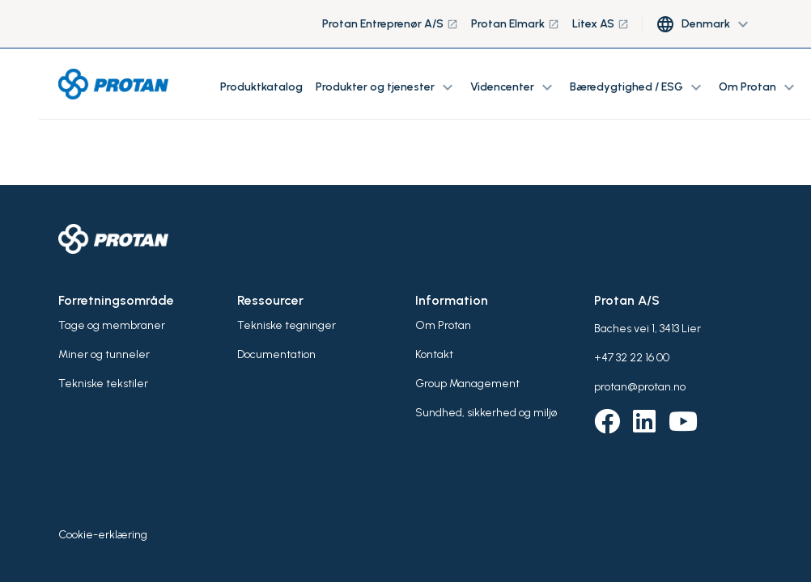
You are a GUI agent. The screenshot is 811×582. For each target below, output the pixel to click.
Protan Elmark (515, 24)
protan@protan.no (640, 387)
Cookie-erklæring (102, 535)
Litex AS (600, 24)
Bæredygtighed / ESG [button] (638, 87)
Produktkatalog (261, 87)
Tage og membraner (111, 325)
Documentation (276, 354)
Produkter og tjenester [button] (386, 87)
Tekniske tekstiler (103, 383)
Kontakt (434, 354)
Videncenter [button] (513, 87)
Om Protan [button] (759, 87)
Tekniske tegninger (286, 325)
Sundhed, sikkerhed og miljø (486, 413)
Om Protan (443, 325)
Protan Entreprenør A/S (390, 24)
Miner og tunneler (104, 354)
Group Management (467, 383)
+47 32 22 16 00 (631, 358)
